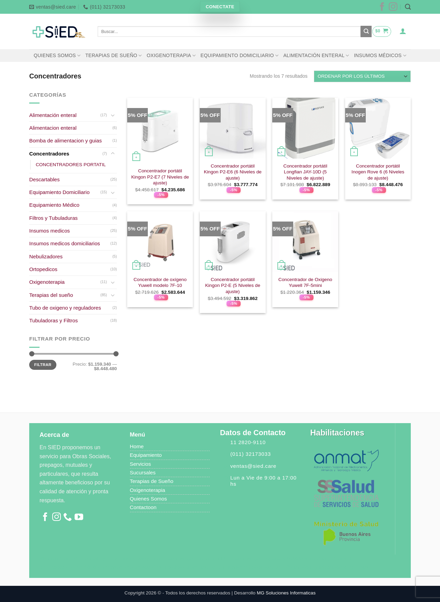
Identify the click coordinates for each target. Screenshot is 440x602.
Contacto (140, 507)
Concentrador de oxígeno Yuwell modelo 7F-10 (159, 282)
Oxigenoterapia (47, 282)
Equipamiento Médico (54, 205)
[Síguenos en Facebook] (382, 9)
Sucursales (143, 472)
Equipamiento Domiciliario (59, 192)
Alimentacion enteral (53, 128)
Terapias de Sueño (152, 481)
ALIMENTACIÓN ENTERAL (316, 55)
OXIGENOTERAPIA (171, 55)
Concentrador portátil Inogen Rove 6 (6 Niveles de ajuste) (378, 172)
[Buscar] (408, 7)
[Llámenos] (67, 519)
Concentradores (49, 154)
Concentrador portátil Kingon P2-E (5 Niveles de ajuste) (232, 285)
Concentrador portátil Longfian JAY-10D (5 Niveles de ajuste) (305, 172)
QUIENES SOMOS (57, 55)
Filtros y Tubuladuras (53, 218)
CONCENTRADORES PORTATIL (71, 164)
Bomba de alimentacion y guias (65, 140)
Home (137, 446)
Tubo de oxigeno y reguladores (65, 308)
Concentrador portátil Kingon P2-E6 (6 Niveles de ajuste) (233, 172)
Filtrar (43, 365)
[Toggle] (113, 115)
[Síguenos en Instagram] (393, 9)
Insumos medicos (49, 231)
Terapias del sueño (51, 295)
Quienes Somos (148, 499)
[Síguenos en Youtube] (79, 519)
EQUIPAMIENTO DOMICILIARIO (239, 55)
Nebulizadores (46, 256)
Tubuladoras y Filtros (53, 320)
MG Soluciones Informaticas (286, 592)
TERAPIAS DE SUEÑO (113, 55)
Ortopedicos (43, 269)
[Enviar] (366, 31)
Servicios (140, 464)
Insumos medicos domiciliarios (64, 243)
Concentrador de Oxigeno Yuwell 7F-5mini (305, 282)
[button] (381, 31)
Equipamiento (146, 455)
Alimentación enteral (53, 115)
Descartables (44, 179)
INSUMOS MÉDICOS (380, 55)
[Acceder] (403, 31)
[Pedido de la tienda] (362, 76)
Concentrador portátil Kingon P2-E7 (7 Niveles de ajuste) (160, 177)
